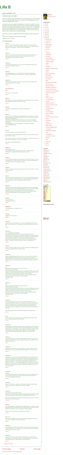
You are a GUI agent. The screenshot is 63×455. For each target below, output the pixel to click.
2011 (46, 29)
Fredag (47, 80)
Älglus (44, 180)
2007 (46, 36)
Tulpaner (45, 172)
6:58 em (7, 126)
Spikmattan (45, 166)
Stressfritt (47, 101)
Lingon (47, 132)
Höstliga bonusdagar (50, 61)
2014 (46, 23)
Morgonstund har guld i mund (51, 104)
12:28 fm (7, 194)
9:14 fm (6, 421)
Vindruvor (45, 175)
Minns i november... (49, 84)
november (48, 41)
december (48, 39)
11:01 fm (7, 412)
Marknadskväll (48, 46)
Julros (44, 155)
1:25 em (7, 312)
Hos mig (47, 49)
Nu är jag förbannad (49, 99)
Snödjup (45, 164)
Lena (6, 43)
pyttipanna (45, 159)
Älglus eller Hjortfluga (50, 85)
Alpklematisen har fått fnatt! (51, 130)
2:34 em (7, 49)
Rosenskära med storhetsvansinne (52, 90)
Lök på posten (48, 129)
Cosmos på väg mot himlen (51, 89)
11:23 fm (7, 210)
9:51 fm (6, 333)
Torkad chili (45, 169)
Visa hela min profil (51, 16)
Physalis (47, 96)
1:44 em (7, 431)
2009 (46, 32)
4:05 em (7, 296)
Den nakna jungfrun (49, 111)
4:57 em (7, 320)
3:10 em (7, 351)
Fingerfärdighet (49, 123)
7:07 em (7, 378)
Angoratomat (45, 150)
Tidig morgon (48, 120)
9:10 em (7, 171)
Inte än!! (47, 65)
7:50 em (7, 227)
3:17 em (7, 67)
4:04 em (7, 278)
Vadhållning (48, 52)
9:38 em (7, 241)
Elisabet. (7, 147)
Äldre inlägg (37, 449)
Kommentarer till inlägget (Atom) (15, 451)
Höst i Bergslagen (49, 58)
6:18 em (7, 387)
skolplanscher (46, 162)
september (48, 44)
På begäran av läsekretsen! (51, 87)
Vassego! (47, 122)
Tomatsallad (48, 66)
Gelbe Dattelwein (49, 134)
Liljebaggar (45, 156)
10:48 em (7, 181)
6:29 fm (6, 202)
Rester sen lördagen (50, 113)
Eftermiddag (48, 109)
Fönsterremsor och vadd (50, 92)
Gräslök (47, 63)
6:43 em (7, 367)
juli (46, 143)
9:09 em (7, 163)
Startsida (22, 449)
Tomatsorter (45, 167)
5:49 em (7, 103)
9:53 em (7, 250)
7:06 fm (6, 342)
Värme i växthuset (49, 97)
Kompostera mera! (49, 108)
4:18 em (7, 84)
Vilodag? (47, 70)
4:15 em (7, 261)
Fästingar (45, 151)
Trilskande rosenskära (50, 59)
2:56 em (7, 217)
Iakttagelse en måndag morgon (52, 68)
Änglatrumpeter (46, 181)
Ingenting (47, 115)
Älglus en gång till (49, 77)
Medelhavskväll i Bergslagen (51, 82)
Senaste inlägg (6, 449)
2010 (46, 30)
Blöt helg (47, 137)
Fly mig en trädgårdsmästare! (51, 127)
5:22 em (7, 94)
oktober (47, 42)
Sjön (44, 161)
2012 (46, 27)
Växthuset (45, 178)
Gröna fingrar (48, 78)
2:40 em (7, 58)
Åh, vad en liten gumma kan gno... (52, 116)
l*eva (6, 130)
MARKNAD (48, 47)
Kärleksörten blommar (50, 103)
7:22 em (7, 143)
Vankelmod (48, 106)
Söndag (47, 71)
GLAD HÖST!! (48, 75)
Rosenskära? (48, 56)
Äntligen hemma (49, 125)
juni (46, 144)
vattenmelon (45, 173)
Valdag (47, 94)
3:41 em (7, 76)
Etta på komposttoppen (50, 73)
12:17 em (7, 400)
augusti (47, 141)
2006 (46, 37)
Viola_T (6, 416)
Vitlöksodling (45, 177)
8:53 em (7, 153)
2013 (46, 25)
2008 (46, 34)
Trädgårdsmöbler (46, 170)
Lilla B (5, 7)
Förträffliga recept (46, 153)
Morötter (47, 118)
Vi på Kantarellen (8, 88)
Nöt (46, 51)
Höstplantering (48, 54)
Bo (5, 316)
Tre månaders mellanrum (50, 135)
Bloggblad (7, 206)
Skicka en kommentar (8, 443)
